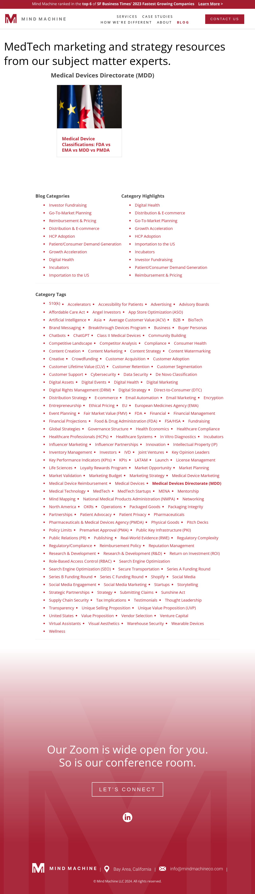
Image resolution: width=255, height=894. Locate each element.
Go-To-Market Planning (70, 213)
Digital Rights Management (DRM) (80, 390)
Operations (111, 506)
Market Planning (194, 467)
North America (62, 506)
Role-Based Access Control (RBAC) (80, 561)
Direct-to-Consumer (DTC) (178, 390)
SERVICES (127, 16)
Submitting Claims (137, 592)
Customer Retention (130, 366)
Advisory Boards (194, 304)
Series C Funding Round (121, 576)
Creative (56, 358)
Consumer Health (190, 343)
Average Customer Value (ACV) (137, 320)
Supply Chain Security (69, 600)
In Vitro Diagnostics (178, 436)
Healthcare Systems (134, 436)
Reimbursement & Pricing (72, 220)
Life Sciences (61, 467)
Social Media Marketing (125, 584)
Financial (158, 413)
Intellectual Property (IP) (195, 444)
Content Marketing (105, 351)
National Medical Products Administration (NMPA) (129, 499)
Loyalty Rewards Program (103, 467)
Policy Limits (60, 530)
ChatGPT (81, 335)
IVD (127, 452)
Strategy (104, 592)
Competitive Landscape (70, 343)
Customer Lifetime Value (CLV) (77, 366)
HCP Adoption (62, 236)
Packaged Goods (144, 506)
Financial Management (194, 413)
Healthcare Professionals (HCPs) (78, 436)
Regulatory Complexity (197, 538)
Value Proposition (97, 615)
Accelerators (79, 304)
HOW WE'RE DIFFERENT (126, 22)
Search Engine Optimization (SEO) (80, 569)
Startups (162, 584)
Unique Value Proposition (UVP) (167, 608)
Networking (193, 499)
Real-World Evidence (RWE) (145, 538)
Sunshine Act (173, 592)
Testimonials (145, 600)
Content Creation (64, 351)
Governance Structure (108, 429)
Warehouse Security (145, 623)
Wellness (57, 631)
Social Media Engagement (72, 584)
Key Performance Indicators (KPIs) (80, 460)
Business (162, 327)
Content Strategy (145, 351)
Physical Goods (165, 522)
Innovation (156, 444)
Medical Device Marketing (195, 475)
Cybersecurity (103, 374)
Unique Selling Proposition (106, 608)
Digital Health (61, 259)
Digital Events (93, 382)
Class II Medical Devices (119, 335)
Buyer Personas (192, 327)
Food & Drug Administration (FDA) (125, 421)
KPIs (123, 460)
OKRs (89, 506)
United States (61, 615)
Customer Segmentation (179, 366)
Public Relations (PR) (67, 538)
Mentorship (188, 491)
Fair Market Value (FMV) (105, 413)
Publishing (103, 538)
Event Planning (62, 413)
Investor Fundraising (68, 205)
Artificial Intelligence (67, 320)
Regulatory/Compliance (70, 545)
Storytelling (187, 584)
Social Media (183, 576)
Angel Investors (106, 312)
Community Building (167, 335)
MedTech (101, 491)
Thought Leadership (183, 600)
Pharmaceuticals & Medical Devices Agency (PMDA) (96, 522)
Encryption (213, 397)
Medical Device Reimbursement (78, 483)
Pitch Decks (197, 522)
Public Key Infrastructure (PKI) (163, 530)
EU (124, 405)
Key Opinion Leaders (191, 452)
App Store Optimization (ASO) (155, 312)
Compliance (155, 343)
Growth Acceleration (68, 251)
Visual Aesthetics (104, 623)
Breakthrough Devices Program (117, 327)
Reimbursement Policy (120, 545)
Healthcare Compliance (198, 429)
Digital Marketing (162, 382)
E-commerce (106, 397)
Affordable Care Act (67, 312)
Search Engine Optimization (144, 561)
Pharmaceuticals (169, 514)
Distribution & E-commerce (74, 228)
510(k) (54, 303)
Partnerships (61, 514)
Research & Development (72, 553)
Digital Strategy (132, 390)
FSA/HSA (173, 421)
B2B (176, 320)
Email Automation (142, 397)
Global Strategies (64, 429)
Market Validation (65, 475)
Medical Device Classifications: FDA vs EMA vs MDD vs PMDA (86, 144)
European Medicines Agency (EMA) (166, 405)
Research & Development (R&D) (132, 553)
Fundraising (199, 421)
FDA (138, 413)
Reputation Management (171, 545)
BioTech (195, 320)
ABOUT (164, 22)
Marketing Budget (105, 475)
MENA (164, 491)
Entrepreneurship (65, 405)
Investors (108, 452)
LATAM (141, 460)
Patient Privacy (132, 514)
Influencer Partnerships (116, 444)
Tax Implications (111, 600)
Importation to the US (69, 275)
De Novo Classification (176, 374)
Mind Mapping (62, 499)
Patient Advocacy (96, 514)
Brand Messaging (65, 327)
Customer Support (66, 374)
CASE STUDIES (157, 16)
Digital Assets (61, 382)
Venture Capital (174, 615)
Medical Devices (130, 483)
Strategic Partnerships (69, 592)
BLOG (183, 22)
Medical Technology (67, 491)
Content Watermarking (190, 351)
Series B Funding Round (70, 576)
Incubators (59, 267)
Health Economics (152, 429)
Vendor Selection (136, 615)
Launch (162, 460)
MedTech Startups (134, 491)
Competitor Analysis (118, 343)
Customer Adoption (171, 358)
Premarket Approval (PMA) (103, 530)
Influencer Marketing (68, 444)
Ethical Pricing (102, 405)
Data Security (136, 374)
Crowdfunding (85, 358)
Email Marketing (181, 397)
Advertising (161, 304)
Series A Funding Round (188, 569)
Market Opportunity (153, 467)
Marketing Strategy (146, 475)
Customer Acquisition (125, 358)
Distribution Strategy (68, 397)
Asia (98, 320)
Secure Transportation (138, 569)
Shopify (158, 576)
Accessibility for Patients (120, 304)
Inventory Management (70, 452)
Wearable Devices (187, 623)
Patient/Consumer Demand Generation (85, 244)
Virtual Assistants (65, 623)
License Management (195, 460)
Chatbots (57, 335)
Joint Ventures (151, 452)
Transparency (61, 608)
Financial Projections (68, 421)
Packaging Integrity (185, 506)
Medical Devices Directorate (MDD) (186, 483)
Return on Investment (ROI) (195, 553)
